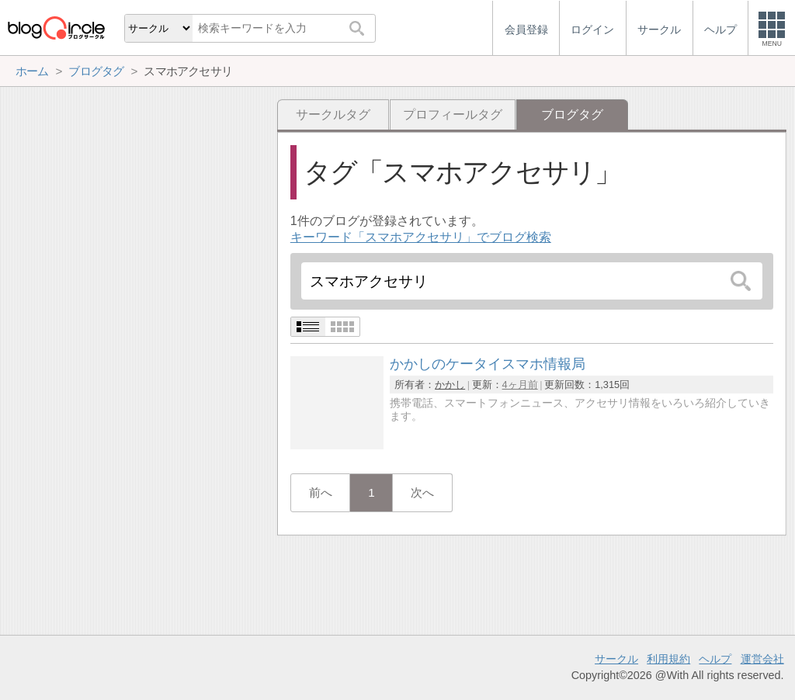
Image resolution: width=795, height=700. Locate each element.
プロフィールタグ (452, 114)
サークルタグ (333, 114)
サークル (616, 659)
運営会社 (762, 659)
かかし (450, 384)
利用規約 (668, 659)
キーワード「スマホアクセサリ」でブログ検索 (420, 237)
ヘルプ (715, 659)
